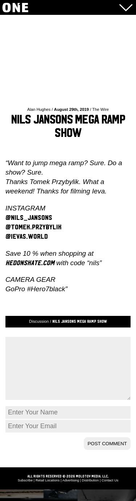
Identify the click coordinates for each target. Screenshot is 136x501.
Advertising (70, 492)
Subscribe (25, 492)
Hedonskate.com (29, 263)
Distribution (90, 492)
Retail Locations (48, 492)
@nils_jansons (28, 217)
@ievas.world (26, 236)
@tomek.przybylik (33, 227)
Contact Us (110, 492)
